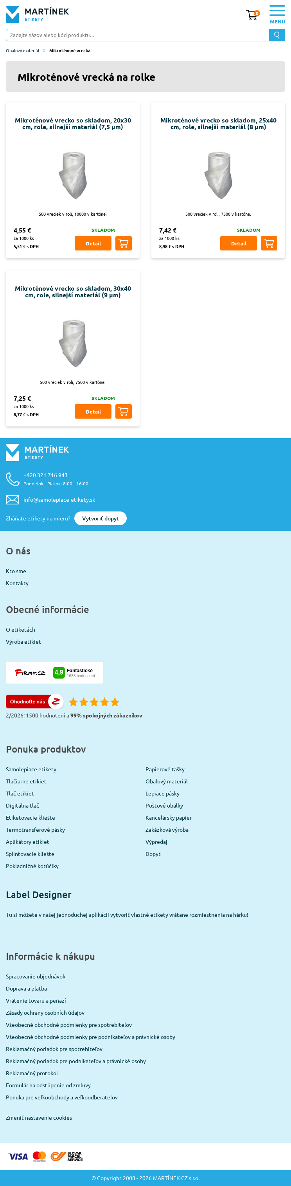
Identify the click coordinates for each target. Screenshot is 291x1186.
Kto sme (16, 570)
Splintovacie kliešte (30, 853)
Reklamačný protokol (32, 1072)
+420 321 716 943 (55, 478)
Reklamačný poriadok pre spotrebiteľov (54, 1048)
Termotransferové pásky (35, 829)
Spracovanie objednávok (35, 976)
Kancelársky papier (169, 817)
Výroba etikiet (23, 641)
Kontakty (17, 582)
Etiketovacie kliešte (30, 817)
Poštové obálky (164, 805)
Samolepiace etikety (31, 768)
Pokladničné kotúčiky (32, 865)
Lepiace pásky (163, 793)
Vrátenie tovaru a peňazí (36, 1000)
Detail (93, 243)
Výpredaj (156, 841)
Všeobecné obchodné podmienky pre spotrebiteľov (69, 1024)
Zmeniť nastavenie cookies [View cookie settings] (39, 1117)
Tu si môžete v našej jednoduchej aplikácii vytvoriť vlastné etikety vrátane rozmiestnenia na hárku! (127, 914)
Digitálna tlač (22, 805)
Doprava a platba (26, 988)
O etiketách (20, 629)
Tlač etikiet (20, 793)
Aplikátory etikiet (27, 841)
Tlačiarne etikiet (26, 781)
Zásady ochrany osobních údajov (45, 1012)
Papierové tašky (165, 768)
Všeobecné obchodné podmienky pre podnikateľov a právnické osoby (90, 1036)
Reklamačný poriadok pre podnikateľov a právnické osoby (76, 1060)
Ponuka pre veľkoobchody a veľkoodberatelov (62, 1097)
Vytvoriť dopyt (100, 518)
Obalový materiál (25, 50)
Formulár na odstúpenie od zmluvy (48, 1084)
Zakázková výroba (167, 829)
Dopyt (153, 853)
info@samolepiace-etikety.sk (59, 499)
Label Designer (39, 894)
